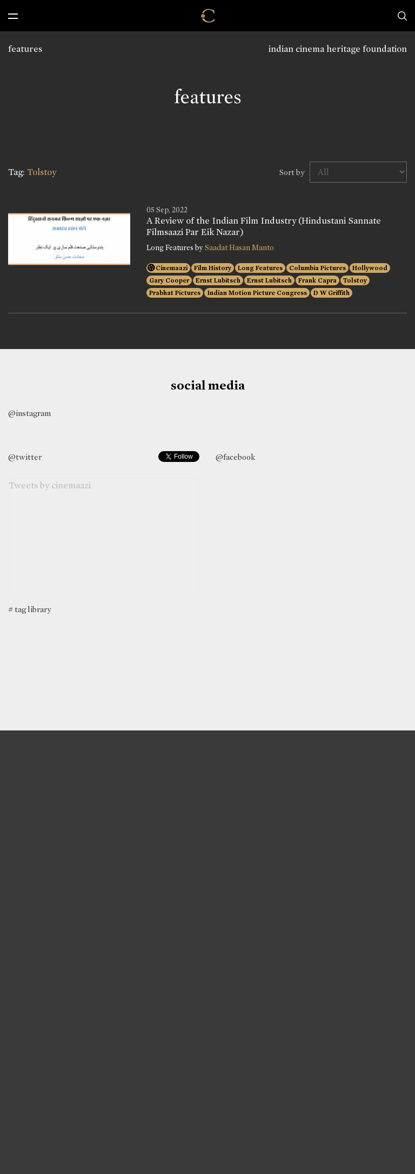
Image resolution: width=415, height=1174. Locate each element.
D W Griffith (331, 293)
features (25, 49)
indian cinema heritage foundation (338, 49)
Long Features (260, 268)
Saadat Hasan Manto (239, 247)
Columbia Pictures (317, 268)
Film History (212, 268)
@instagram (29, 413)
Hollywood (369, 268)
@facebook (235, 457)
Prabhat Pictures (174, 293)
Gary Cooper (169, 280)
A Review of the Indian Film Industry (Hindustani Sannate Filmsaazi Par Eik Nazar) (263, 226)
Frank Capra (317, 280)
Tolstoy (355, 280)
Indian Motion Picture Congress (257, 293)
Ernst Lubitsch (218, 280)
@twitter (25, 457)
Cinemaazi (172, 268)
